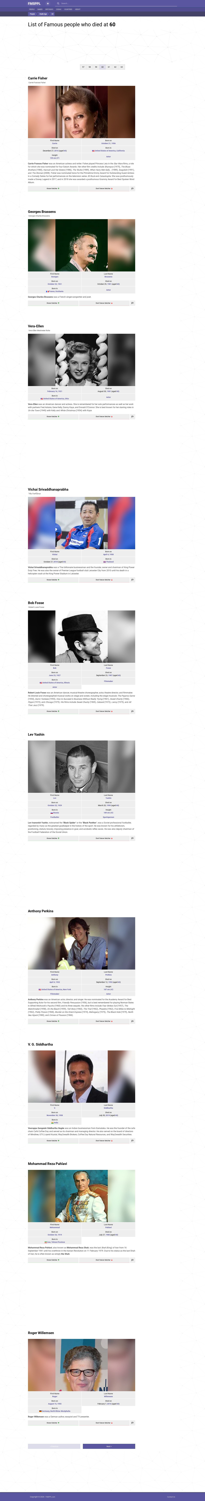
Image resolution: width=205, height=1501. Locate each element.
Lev (54, 798)
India (56, 1123)
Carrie (54, 143)
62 (115, 67)
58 (90, 67)
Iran (49, 1242)
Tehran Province (58, 1242)
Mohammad (55, 1227)
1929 (60, 805)
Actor (108, 157)
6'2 (112, 813)
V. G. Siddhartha (40, 1044)
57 (83, 67)
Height (77, 9)
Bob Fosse (36, 603)
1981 (109, 284)
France (52, 291)
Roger (54, 1396)
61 (109, 67)
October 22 (52, 284)
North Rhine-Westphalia (60, 1411)
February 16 (52, 391)
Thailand (110, 562)
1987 (110, 675)
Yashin (108, 798)
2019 (108, 1115)
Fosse (108, 668)
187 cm (107, 989)
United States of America (105, 151)
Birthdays (49, 9)
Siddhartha (108, 1108)
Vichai (54, 554)
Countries (68, 9)
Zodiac (58, 9)
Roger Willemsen (41, 1333)
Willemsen (108, 1396)
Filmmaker (108, 681)
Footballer (54, 817)
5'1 (58, 158)
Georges (54, 277)
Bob (54, 668)
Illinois (67, 683)
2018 (55, 562)
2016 (56, 151)
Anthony (54, 975)
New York (67, 989)
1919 (60, 1235)
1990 (109, 805)
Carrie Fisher (37, 78)
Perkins (108, 975)
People (32, 9)
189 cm (107, 813)
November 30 (52, 1115)
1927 (58, 675)
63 (122, 67)
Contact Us (171, 1497)
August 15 (52, 1404)
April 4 (106, 554)
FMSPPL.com (50, 1497)
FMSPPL (34, 3)
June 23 (52, 675)
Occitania (59, 291)
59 (96, 67)
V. (55, 1108)
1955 (59, 1404)
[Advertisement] (102, 46)
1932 (58, 982)
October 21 (106, 143)
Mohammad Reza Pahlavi (47, 1164)
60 (102, 67)
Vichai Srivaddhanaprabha (48, 489)
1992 (110, 982)
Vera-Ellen (36, 326)
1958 (111, 554)
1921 (60, 284)
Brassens (108, 277)
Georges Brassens (42, 212)
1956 (113, 143)
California (120, 151)
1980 (108, 1235)
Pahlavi (108, 1227)
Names (40, 9)
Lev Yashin (36, 734)
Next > (109, 1446)
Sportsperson (108, 817)
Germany (46, 1411)
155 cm (53, 158)
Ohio (67, 399)
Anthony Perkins (40, 911)
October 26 (52, 1235)
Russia (56, 813)
